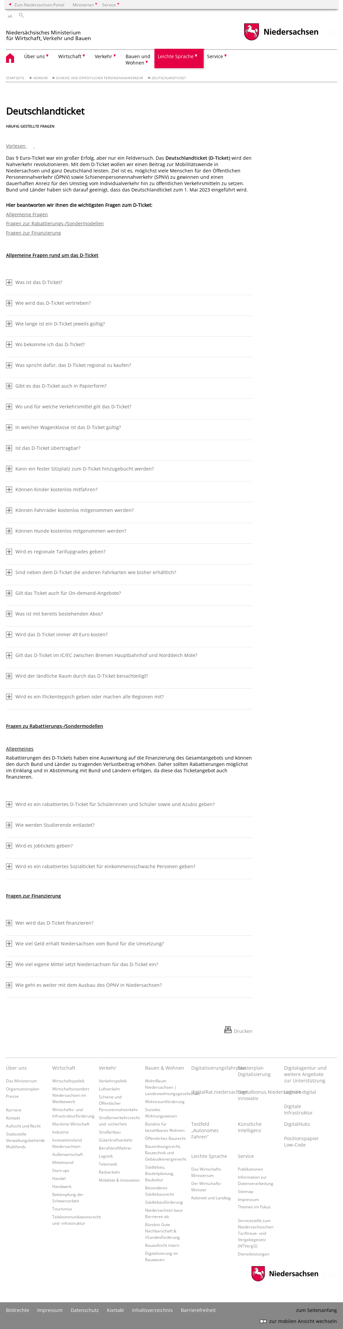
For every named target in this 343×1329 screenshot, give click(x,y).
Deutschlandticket (169, 78)
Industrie (60, 1132)
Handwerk (61, 1186)
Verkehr (40, 78)
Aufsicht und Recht (23, 1125)
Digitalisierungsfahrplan (212, 1068)
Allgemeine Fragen (27, 214)
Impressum (248, 1199)
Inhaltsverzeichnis (152, 1310)
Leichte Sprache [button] (176, 56)
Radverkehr (109, 1172)
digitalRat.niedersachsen (212, 1092)
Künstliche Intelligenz (250, 1127)
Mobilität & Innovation (119, 1180)
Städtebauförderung (164, 1202)
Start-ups (60, 1170)
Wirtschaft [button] (69, 56)
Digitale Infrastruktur (298, 1109)
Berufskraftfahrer (115, 1148)
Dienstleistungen (253, 1253)
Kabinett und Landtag (211, 1197)
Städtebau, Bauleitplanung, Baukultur (159, 1173)
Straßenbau (110, 1132)
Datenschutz (85, 1310)
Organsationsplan (22, 1088)
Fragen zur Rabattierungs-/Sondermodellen (55, 223)
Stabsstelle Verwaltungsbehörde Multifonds (25, 1140)
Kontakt (13, 1117)
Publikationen (250, 1169)
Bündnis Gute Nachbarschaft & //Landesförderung (162, 1231)
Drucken (243, 1031)
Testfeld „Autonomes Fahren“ (205, 1130)
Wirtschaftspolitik (68, 1080)
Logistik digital (300, 1092)
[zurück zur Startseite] (63, 33)
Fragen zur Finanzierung (33, 233)
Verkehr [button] (103, 56)
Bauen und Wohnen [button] (138, 59)
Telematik (108, 1164)
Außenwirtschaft (67, 1154)
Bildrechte (17, 1310)
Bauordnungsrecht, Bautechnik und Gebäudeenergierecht (165, 1153)
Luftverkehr (109, 1088)
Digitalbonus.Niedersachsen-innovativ (259, 1095)
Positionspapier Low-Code (301, 1141)
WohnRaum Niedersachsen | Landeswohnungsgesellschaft (172, 1087)
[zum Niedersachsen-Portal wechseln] (281, 39)
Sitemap (245, 1191)
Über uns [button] (34, 56)
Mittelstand (62, 1162)
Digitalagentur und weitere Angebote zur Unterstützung (305, 1074)
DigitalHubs (297, 1124)
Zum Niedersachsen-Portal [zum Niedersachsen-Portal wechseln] (39, 4)
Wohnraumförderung (165, 1101)
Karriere (13, 1109)
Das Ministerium (21, 1080)
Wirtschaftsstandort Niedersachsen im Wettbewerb (70, 1095)
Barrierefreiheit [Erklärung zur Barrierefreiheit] (198, 1310)
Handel (59, 1178)
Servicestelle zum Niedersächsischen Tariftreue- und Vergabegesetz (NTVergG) (255, 1233)
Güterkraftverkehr (116, 1140)
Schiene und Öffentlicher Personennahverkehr (99, 78)
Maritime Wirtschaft (70, 1123)
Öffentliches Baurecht (165, 1138)
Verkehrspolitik (113, 1080)
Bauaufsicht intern (162, 1245)
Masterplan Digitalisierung (254, 1071)
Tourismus (62, 1208)
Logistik (106, 1156)
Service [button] (215, 56)
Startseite (15, 78)
